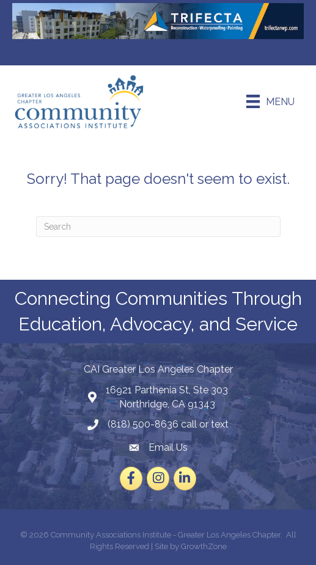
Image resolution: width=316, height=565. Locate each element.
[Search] (158, 226)
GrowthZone (204, 546)
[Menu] (270, 101)
